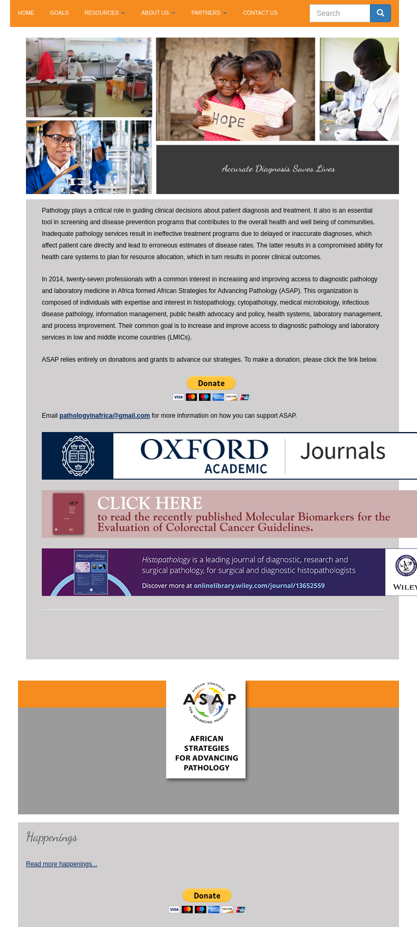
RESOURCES (105, 13)
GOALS (59, 13)
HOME (26, 13)
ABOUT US (158, 13)
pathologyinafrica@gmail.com (104, 415)
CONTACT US (260, 13)
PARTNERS (209, 13)
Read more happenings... (61, 864)
